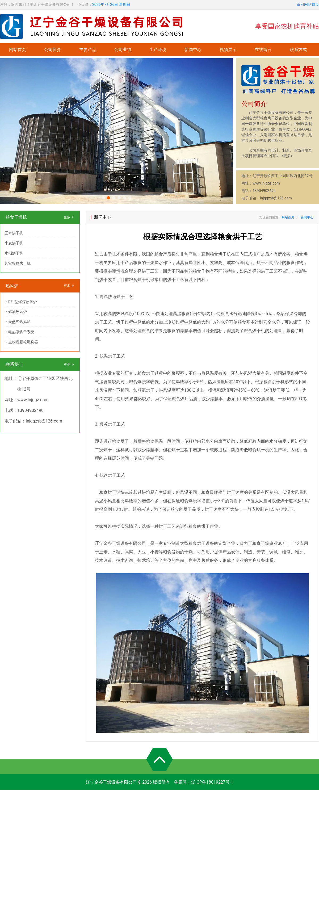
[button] (103, 197)
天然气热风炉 (19, 322)
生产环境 (157, 49)
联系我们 (14, 364)
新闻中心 (193, 49)
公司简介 (52, 49)
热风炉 (12, 285)
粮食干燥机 (16, 217)
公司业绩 (122, 49)
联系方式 (298, 49)
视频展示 (228, 49)
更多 (69, 217)
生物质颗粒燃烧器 (23, 342)
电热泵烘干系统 (21, 332)
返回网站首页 (308, 4)
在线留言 (263, 49)
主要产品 (87, 49)
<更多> (287, 156)
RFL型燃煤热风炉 (22, 302)
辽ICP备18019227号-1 (212, 782)
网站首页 (17, 49)
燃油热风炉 (17, 311)
